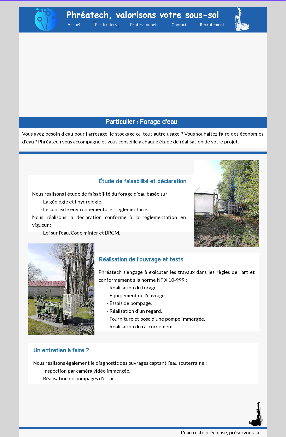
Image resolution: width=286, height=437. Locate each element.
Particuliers (106, 24)
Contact (179, 24)
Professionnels (144, 24)
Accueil (75, 24)
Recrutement (212, 24)
